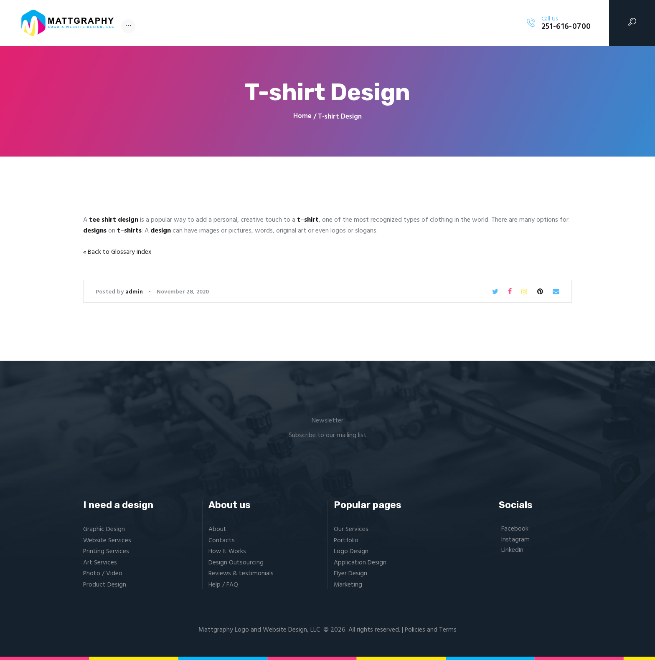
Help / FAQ (223, 584)
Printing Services (106, 551)
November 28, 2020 (183, 292)
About (217, 529)
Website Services (107, 540)
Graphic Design (104, 529)
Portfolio (346, 540)
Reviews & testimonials (241, 573)
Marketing (348, 584)
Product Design (105, 584)
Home (302, 117)
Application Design (360, 562)
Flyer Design (350, 573)
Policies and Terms (431, 630)
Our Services (351, 529)
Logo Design (351, 551)
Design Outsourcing (236, 562)
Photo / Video (103, 573)
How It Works (228, 551)
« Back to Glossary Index (118, 252)
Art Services (100, 562)
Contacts (221, 540)
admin (135, 292)
